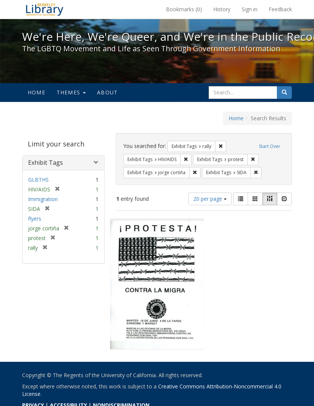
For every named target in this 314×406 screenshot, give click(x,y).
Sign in (249, 9)
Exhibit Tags (45, 162)
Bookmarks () (184, 9)
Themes (71, 92)
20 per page (210, 198)
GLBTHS (38, 179)
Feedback (280, 9)
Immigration (43, 199)
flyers (34, 218)
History (221, 9)
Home (36, 92)
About (107, 92)
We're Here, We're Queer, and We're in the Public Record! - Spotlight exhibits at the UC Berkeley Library (44, 9)
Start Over (269, 146)
